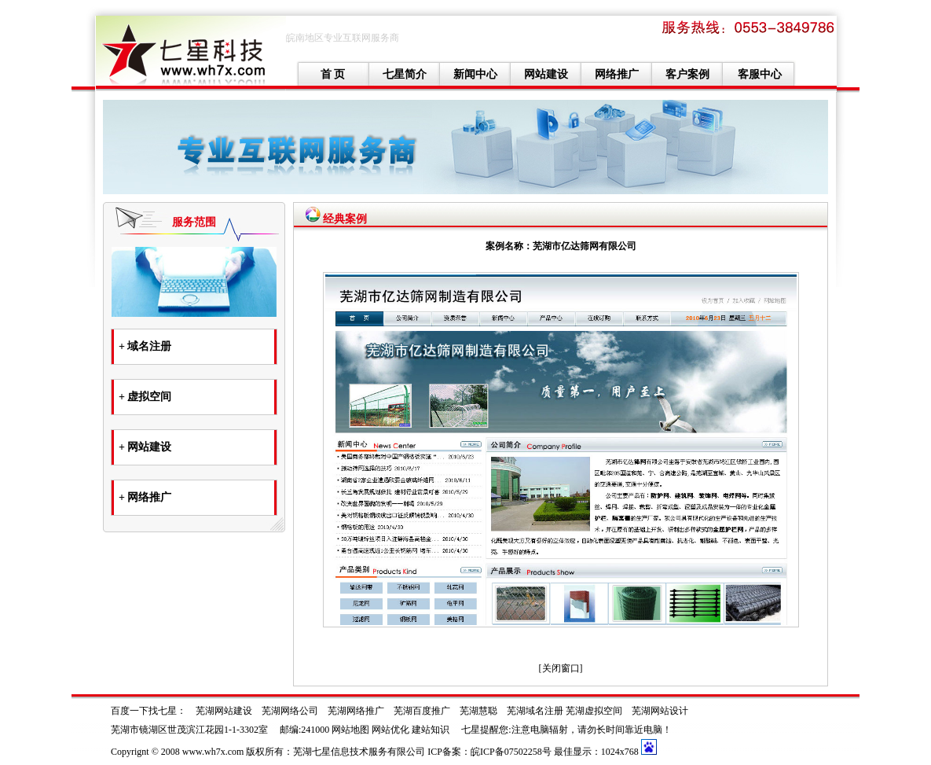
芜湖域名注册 (535, 710)
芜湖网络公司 (290, 710)
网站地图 (350, 729)
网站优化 (390, 729)
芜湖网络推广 (356, 710)
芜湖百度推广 (422, 710)
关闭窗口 (561, 668)
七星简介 (405, 74)
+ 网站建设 (145, 447)
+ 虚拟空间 (145, 397)
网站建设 (546, 74)
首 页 (333, 74)
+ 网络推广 (145, 497)
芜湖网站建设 (224, 710)
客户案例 (687, 74)
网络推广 (617, 74)
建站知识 (430, 729)
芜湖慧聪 (478, 710)
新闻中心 (475, 74)
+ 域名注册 (145, 346)
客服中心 (760, 74)
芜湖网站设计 (660, 710)
